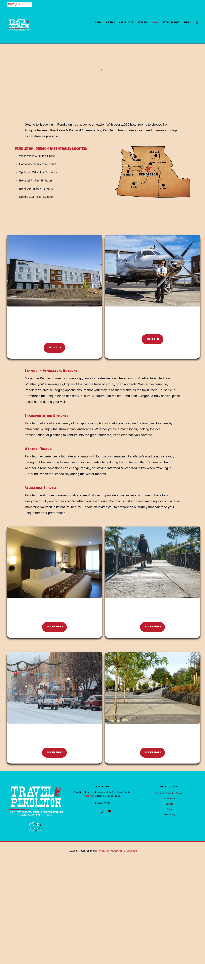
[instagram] (102, 915)
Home (98, 23)
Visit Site (55, 373)
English (14, 4)
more (187, 23)
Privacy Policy (105, 955)
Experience (126, 23)
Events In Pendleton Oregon (169, 897)
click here (89, 900)
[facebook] (95, 915)
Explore (143, 23)
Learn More (55, 727)
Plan (156, 23)
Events (110, 23)
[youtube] (109, 915)
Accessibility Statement (125, 955)
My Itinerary (171, 23)
